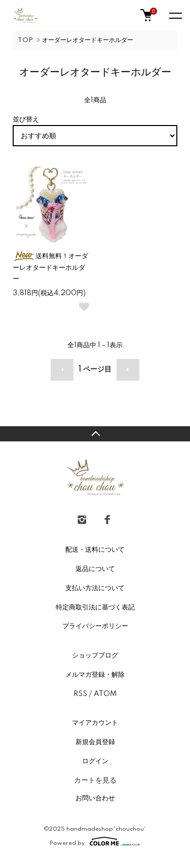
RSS (80, 694)
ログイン (95, 761)
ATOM (105, 694)
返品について (95, 568)
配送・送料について (95, 549)
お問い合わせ (95, 798)
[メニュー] (175, 15)
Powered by (95, 841)
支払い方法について (95, 588)
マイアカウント (95, 722)
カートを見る (95, 780)
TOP (25, 40)
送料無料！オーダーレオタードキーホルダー (50, 268)
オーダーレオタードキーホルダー (87, 40)
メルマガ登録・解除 (95, 674)
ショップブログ (95, 655)
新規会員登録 (95, 742)
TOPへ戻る (95, 433)
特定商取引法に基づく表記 (95, 607)
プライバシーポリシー (95, 626)
